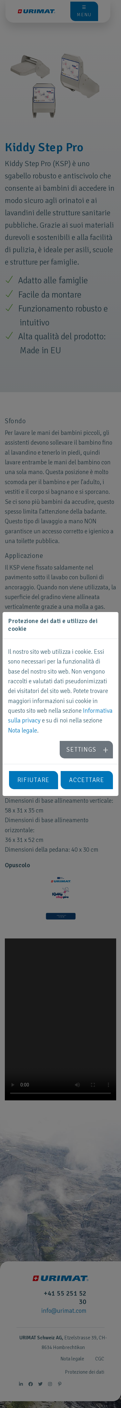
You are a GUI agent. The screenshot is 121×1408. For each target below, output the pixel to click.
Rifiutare (33, 780)
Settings (81, 750)
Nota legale (22, 730)
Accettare (86, 780)
